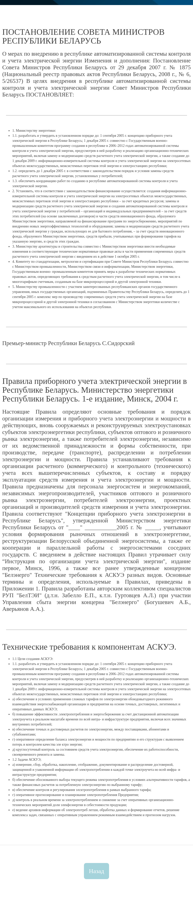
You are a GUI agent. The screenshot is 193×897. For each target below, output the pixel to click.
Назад (96, 871)
